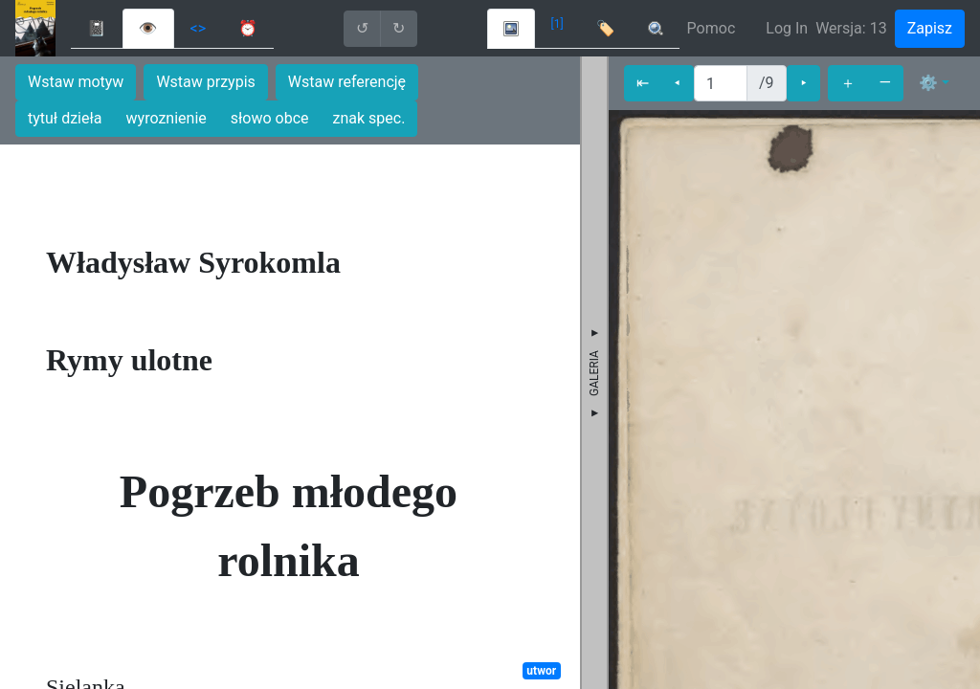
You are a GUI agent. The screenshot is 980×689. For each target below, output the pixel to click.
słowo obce (270, 118)
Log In (787, 28)
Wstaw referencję (347, 82)
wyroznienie (166, 118)
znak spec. (369, 118)
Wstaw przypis (205, 82)
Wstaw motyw (75, 82)
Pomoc (711, 28)
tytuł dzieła (65, 118)
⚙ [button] (928, 83)
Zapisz (929, 28)
